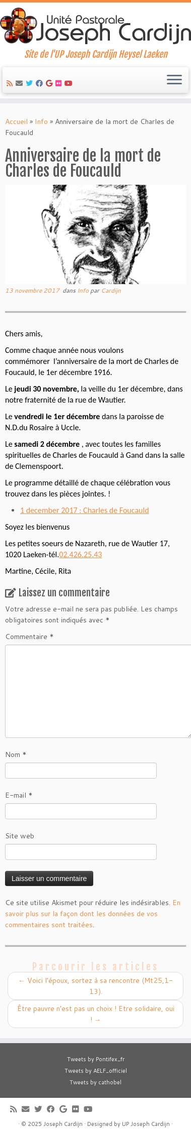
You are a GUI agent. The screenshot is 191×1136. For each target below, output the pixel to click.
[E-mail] (21, 83)
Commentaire (29, 637)
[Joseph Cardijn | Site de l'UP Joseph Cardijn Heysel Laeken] (95, 26)
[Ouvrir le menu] (174, 80)
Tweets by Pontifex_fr (95, 1059)
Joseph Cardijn (63, 1124)
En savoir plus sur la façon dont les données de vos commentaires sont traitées (92, 914)
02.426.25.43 (80, 554)
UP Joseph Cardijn (146, 1124)
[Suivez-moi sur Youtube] (70, 83)
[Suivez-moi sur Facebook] (41, 83)
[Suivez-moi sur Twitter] (31, 83)
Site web (19, 836)
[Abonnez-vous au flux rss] (11, 83)
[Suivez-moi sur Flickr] (60, 83)
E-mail (19, 795)
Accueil (16, 121)
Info (41, 121)
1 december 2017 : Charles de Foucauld (84, 510)
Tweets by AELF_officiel (96, 1071)
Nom (16, 754)
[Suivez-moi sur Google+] (50, 83)
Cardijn (111, 290)
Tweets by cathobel (95, 1082)
